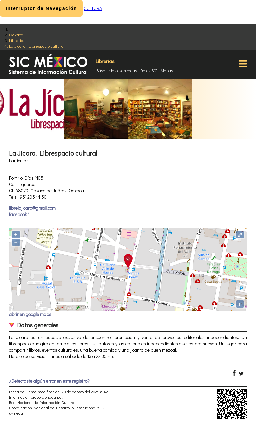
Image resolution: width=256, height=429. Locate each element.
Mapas (167, 70)
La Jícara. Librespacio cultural (37, 46)
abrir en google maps (30, 314)
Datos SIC (148, 70)
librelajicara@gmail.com (32, 208)
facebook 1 (19, 214)
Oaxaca (16, 34)
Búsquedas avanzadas (116, 70)
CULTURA (93, 8)
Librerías (17, 40)
